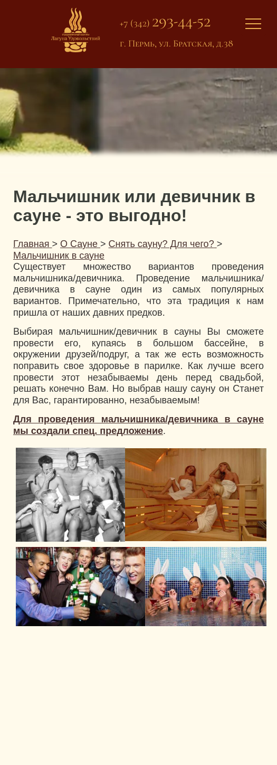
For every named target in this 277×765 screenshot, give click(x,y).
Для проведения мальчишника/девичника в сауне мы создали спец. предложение (138, 425)
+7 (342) (165, 23)
